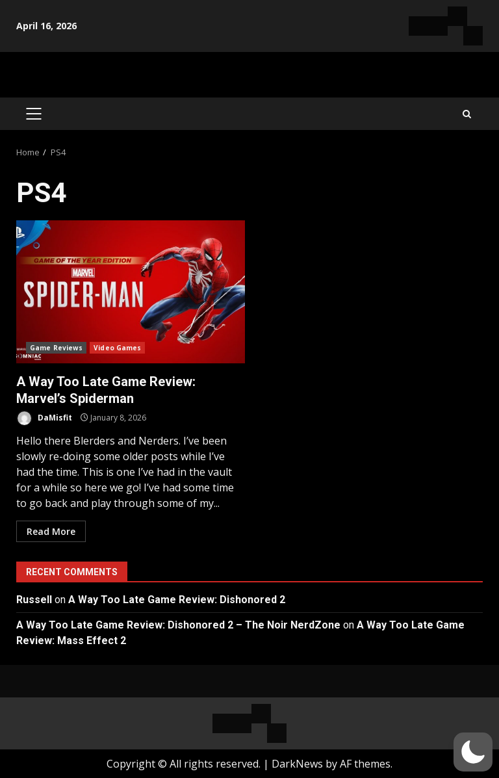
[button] (473, 752)
